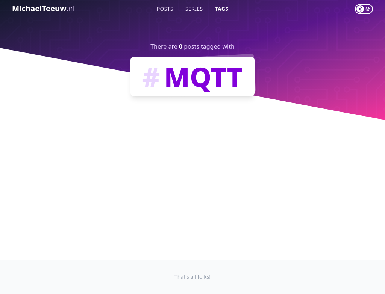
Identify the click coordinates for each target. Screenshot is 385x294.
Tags (222, 8)
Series (194, 8)
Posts (165, 8)
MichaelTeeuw (43, 8)
